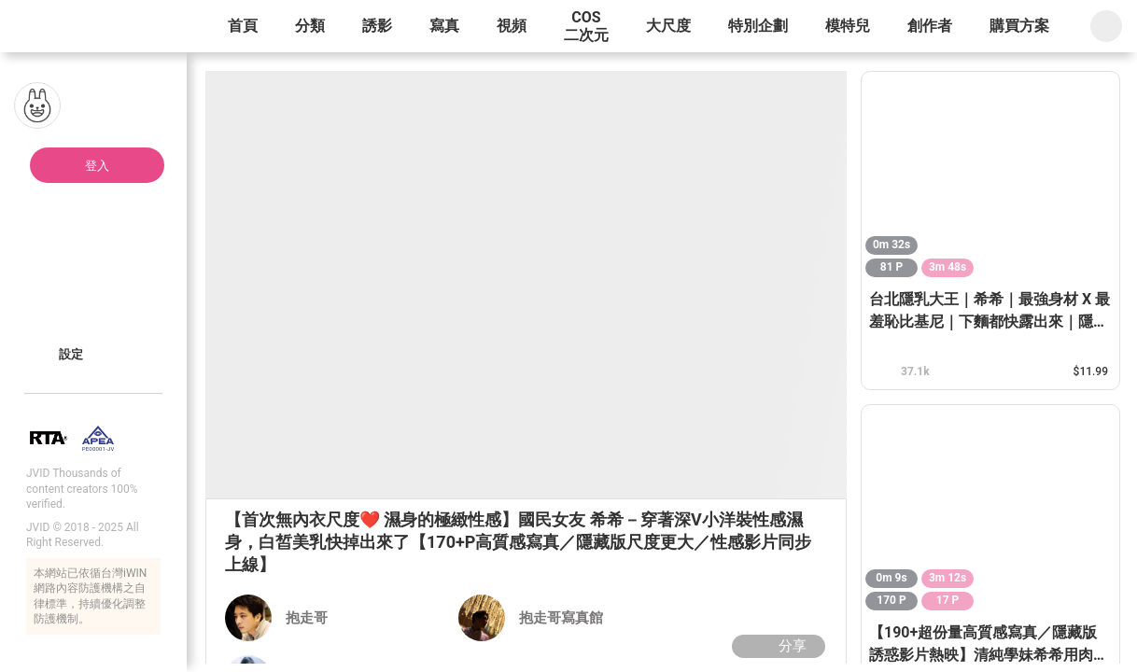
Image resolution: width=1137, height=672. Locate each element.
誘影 (377, 26)
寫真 (444, 26)
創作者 (929, 26)
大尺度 (668, 26)
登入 (97, 166)
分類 (310, 26)
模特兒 (847, 26)
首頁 (243, 26)
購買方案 (1019, 26)
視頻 (511, 26)
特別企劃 (758, 26)
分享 (776, 645)
